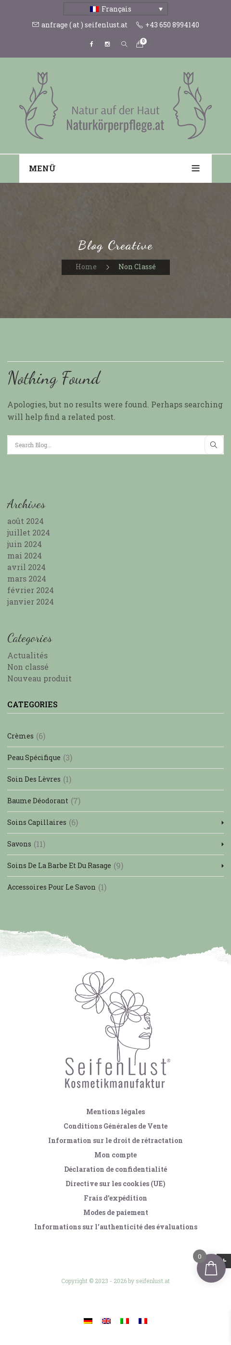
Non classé (28, 667)
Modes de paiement (115, 1212)
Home (86, 266)
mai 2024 (24, 555)
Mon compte (115, 1154)
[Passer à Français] (143, 1320)
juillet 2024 (28, 532)
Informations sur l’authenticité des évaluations (115, 1226)
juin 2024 (24, 544)
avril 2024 (26, 567)
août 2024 (25, 521)
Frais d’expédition (115, 1197)
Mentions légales (115, 1111)
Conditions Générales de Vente (115, 1126)
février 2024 (30, 590)
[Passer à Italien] (125, 1320)
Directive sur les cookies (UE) (115, 1183)
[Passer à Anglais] (106, 1320)
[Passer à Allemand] (88, 1320)
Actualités (27, 655)
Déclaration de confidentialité (115, 1169)
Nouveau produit (39, 678)
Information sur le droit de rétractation (115, 1140)
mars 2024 (26, 578)
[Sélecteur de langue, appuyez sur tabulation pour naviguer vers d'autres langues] (116, 8)
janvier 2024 (30, 601)
